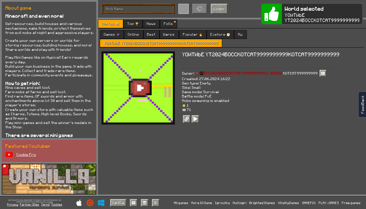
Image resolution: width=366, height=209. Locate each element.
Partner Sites (29, 204)
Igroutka (222, 203)
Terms (45, 204)
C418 (50, 202)
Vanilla (118, 202)
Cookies (57, 204)
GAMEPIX (309, 203)
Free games (351, 203)
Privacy (12, 204)
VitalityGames (288, 203)
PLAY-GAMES (329, 203)
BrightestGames (262, 203)
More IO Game (201, 203)
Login (219, 9)
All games (181, 203)
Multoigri (240, 203)
